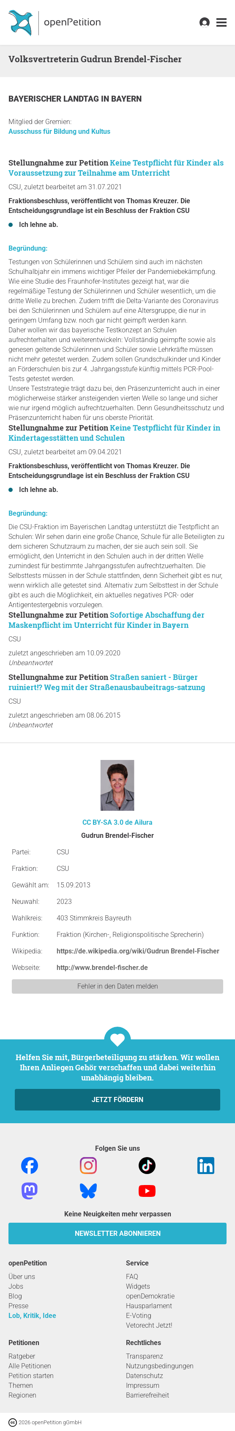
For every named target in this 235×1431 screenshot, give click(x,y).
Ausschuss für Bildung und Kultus (59, 131)
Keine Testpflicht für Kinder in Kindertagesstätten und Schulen (114, 433)
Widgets (138, 1286)
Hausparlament (149, 1306)
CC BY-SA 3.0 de (107, 822)
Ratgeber (21, 1356)
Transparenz (144, 1356)
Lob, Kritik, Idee (32, 1316)
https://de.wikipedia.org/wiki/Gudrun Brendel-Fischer (138, 951)
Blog (15, 1296)
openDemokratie (150, 1296)
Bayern (126, 99)
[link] (221, 22)
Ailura (143, 822)
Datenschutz (144, 1376)
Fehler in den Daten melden (117, 986)
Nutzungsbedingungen (160, 1366)
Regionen (22, 1395)
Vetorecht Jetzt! (149, 1325)
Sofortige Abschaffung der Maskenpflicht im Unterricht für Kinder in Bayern (106, 620)
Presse (18, 1306)
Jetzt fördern (117, 1100)
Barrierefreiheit (147, 1395)
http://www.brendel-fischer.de (102, 968)
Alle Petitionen (29, 1366)
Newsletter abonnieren (118, 1233)
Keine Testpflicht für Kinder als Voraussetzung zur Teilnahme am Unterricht (116, 167)
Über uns (21, 1277)
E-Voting (138, 1316)
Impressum (142, 1385)
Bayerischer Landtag (54, 99)
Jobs (15, 1286)
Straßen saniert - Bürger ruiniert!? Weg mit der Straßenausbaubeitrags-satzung (106, 682)
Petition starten (31, 1376)
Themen (20, 1385)
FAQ (132, 1277)
